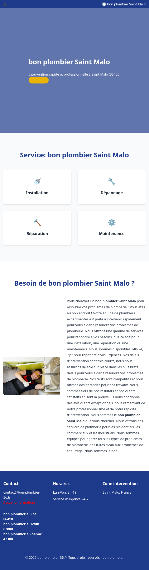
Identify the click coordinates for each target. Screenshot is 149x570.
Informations (25, 502)
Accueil (8, 502)
